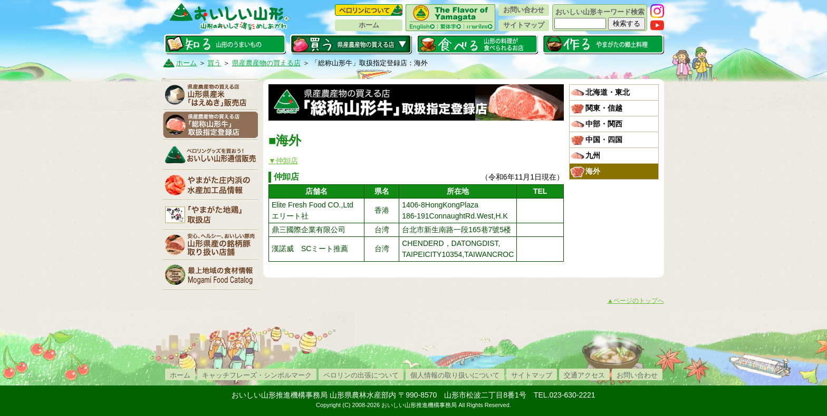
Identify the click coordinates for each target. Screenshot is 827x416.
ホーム (369, 25)
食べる (477, 44)
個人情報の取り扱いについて (454, 375)
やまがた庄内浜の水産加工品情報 (210, 185)
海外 (592, 171)
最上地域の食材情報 (210, 275)
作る (603, 44)
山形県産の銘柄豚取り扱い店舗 (210, 245)
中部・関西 (603, 124)
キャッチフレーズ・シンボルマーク (257, 375)
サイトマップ (523, 25)
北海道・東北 (607, 92)
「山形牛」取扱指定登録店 (210, 125)
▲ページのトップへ (635, 300)
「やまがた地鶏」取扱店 (210, 215)
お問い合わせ (523, 10)
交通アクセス (584, 375)
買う (351, 44)
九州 (592, 155)
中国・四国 (603, 139)
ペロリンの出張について (361, 375)
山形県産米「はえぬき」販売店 (210, 95)
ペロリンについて (368, 10)
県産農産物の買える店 (266, 63)
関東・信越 (603, 108)
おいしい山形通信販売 (210, 155)
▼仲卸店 (283, 160)
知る (225, 44)
